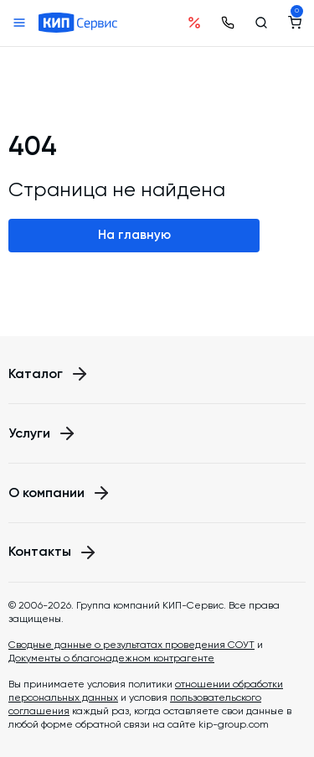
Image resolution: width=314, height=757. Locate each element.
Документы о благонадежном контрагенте (111, 658)
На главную (134, 234)
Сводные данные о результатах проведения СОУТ (131, 645)
